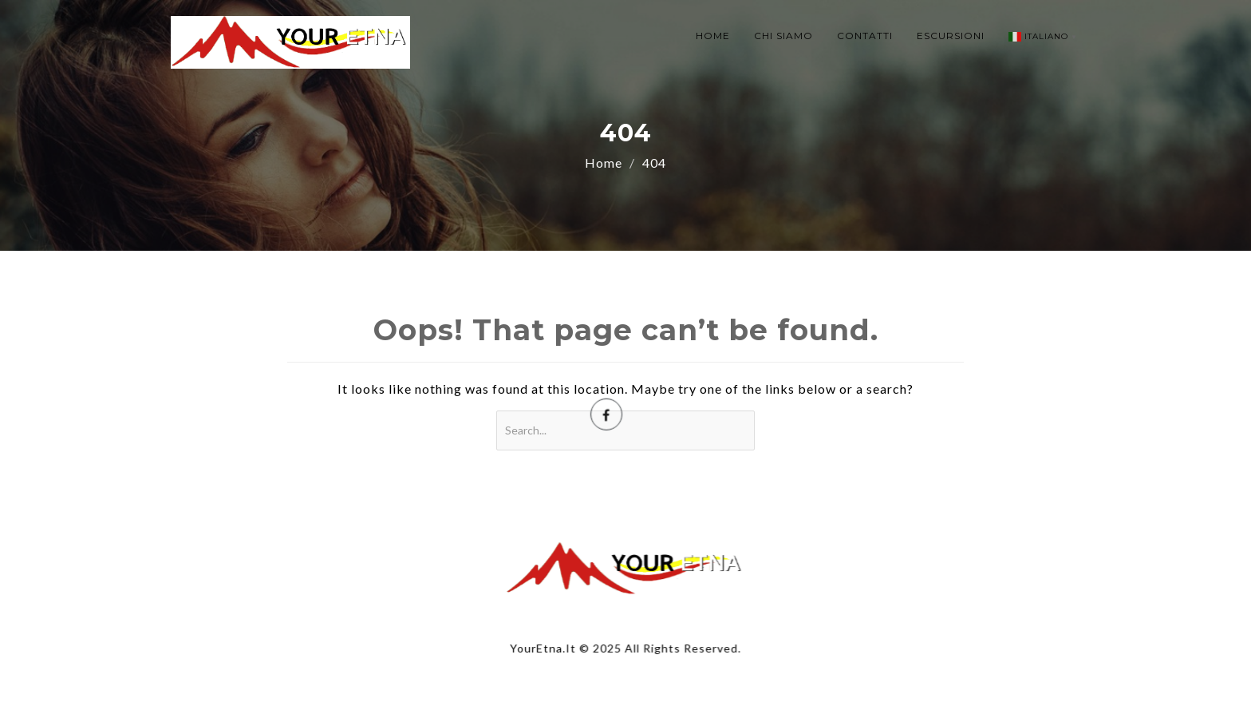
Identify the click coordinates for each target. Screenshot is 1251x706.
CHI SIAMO (783, 36)
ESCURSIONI (951, 36)
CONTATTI (865, 36)
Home (603, 162)
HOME (713, 36)
